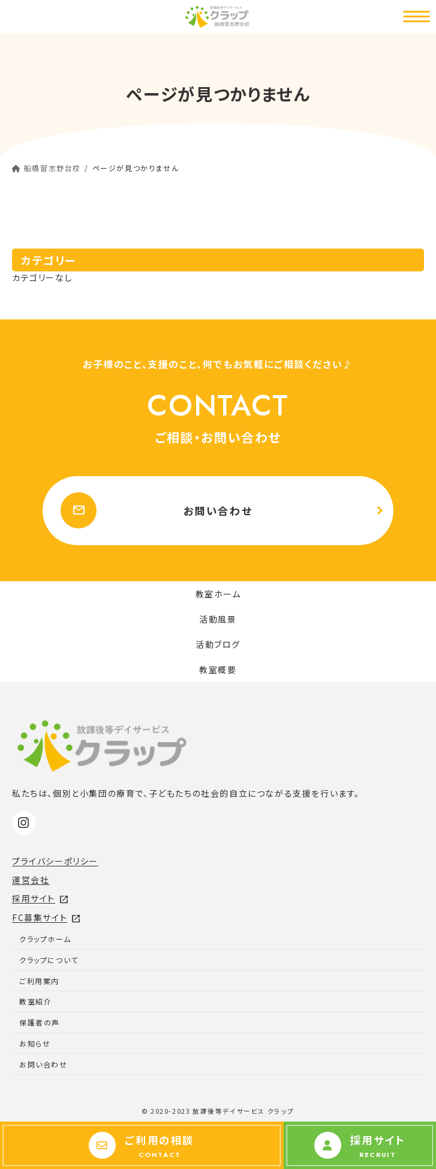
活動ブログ (218, 644)
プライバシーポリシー (55, 861)
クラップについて (49, 960)
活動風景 (217, 619)
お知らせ (34, 1043)
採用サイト (40, 898)
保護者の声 (39, 1022)
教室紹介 (35, 1001)
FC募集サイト (46, 917)
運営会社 (30, 880)
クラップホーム (45, 939)
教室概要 (217, 669)
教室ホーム (218, 594)
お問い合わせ (156, 510)
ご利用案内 (39, 981)
